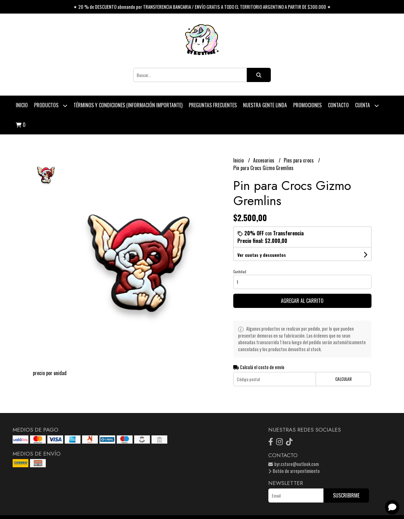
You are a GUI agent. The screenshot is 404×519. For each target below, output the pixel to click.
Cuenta (367, 105)
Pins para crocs (299, 160)
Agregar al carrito (302, 300)
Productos (50, 105)
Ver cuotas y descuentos (261, 254)
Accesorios (264, 160)
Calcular (343, 379)
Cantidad (239, 271)
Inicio (22, 105)
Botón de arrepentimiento (294, 471)
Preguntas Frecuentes (213, 105)
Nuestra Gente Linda (265, 105)
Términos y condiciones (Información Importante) (128, 105)
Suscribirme (346, 495)
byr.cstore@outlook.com (293, 464)
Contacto (338, 105)
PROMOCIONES (307, 105)
